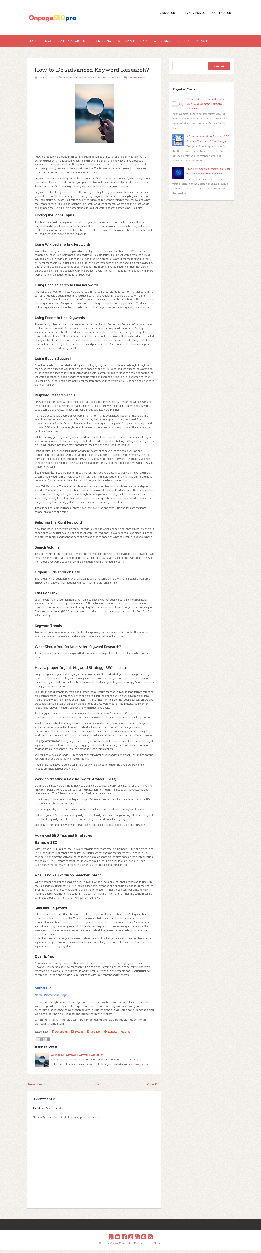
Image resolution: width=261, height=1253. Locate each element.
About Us (160, 14)
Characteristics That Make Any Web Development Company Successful (205, 107)
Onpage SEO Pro (128, 1246)
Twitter (77, 1034)
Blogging (113, 42)
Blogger (157, 1246)
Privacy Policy (189, 14)
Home (36, 42)
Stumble (110, 1034)
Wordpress (178, 42)
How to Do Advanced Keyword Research (89, 80)
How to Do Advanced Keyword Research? (92, 73)
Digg (125, 1034)
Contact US (220, 14)
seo (118, 80)
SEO (52, 42)
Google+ (93, 1034)
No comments (136, 80)
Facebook (59, 1034)
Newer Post (35, 1087)
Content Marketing (81, 42)
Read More (141, 1067)
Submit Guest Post (211, 42)
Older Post (153, 1087)
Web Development (145, 42)
